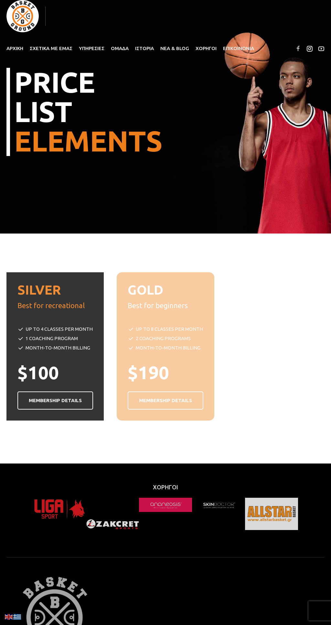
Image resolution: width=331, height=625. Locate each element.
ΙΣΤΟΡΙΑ (144, 48)
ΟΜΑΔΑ (120, 48)
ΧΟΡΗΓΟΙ (206, 48)
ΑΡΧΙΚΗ (14, 48)
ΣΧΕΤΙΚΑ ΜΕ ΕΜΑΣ (51, 48)
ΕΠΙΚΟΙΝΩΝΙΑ (238, 48)
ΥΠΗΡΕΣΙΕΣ (91, 48)
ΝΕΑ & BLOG (174, 48)
